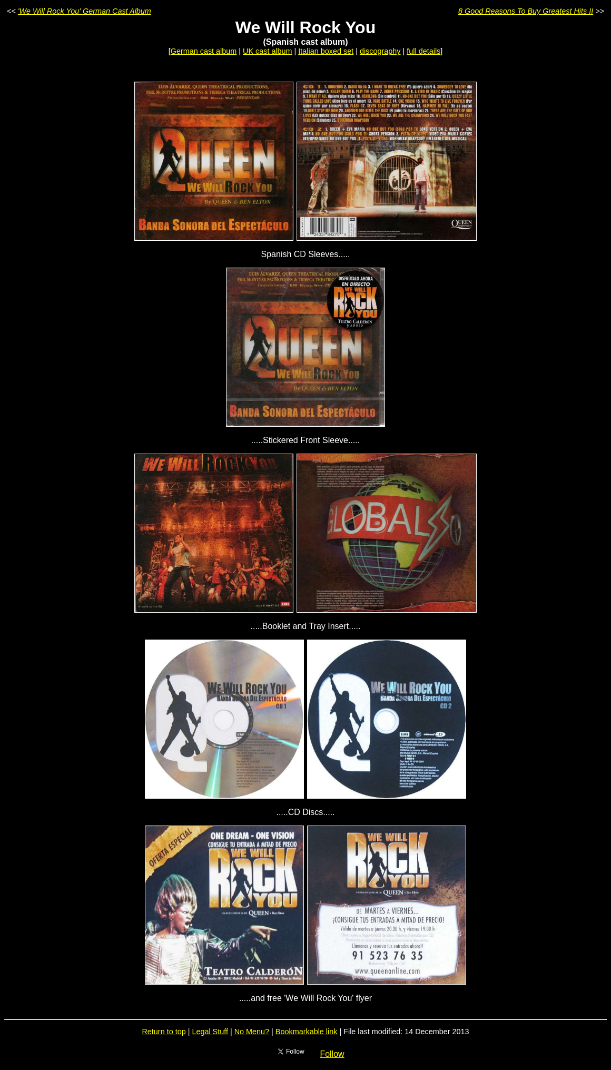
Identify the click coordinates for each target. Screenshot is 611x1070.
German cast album (204, 51)
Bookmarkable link (306, 1031)
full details (423, 51)
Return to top (163, 1031)
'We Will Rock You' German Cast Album (84, 11)
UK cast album (267, 51)
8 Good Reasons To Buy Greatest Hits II (525, 11)
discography (380, 51)
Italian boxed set (325, 51)
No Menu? (251, 1031)
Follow (332, 1053)
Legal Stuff (210, 1031)
